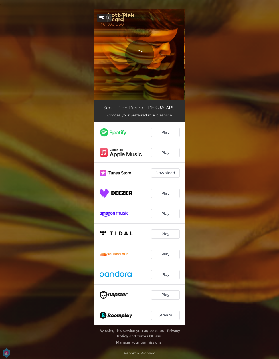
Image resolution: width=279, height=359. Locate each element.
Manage (123, 342)
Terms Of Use (149, 336)
